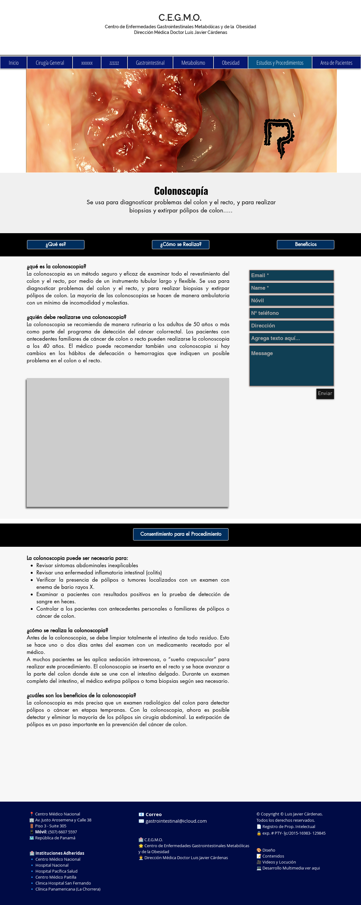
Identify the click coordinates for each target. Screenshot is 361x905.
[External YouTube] (128, 442)
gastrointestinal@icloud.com (176, 821)
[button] (55, 244)
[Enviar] (325, 394)
